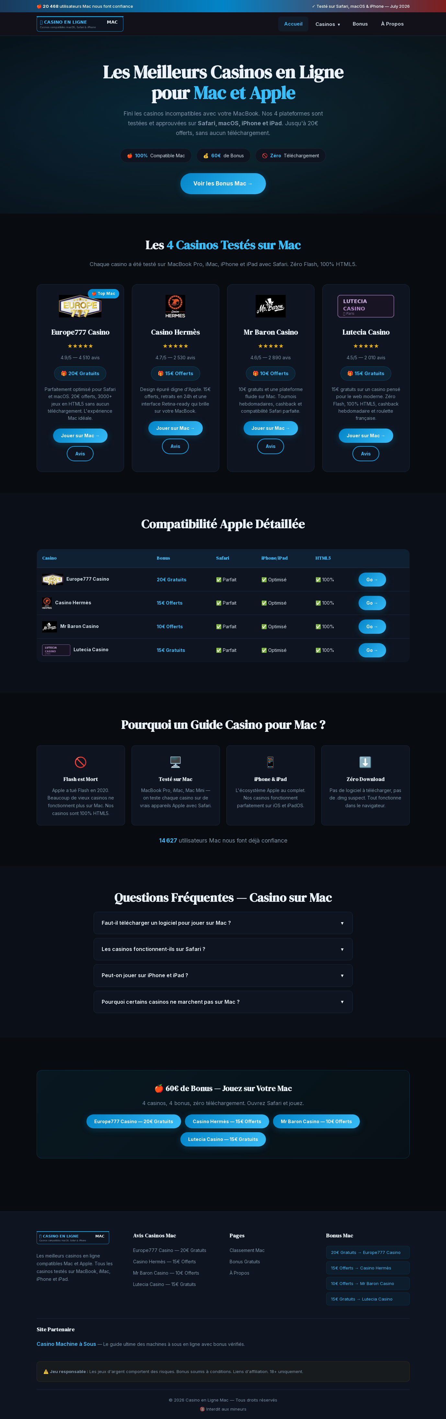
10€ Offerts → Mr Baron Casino (362, 1283)
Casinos (327, 24)
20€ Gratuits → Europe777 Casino (366, 1252)
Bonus (360, 24)
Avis (80, 456)
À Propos (392, 24)
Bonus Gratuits (245, 1261)
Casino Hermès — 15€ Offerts (227, 1123)
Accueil (293, 24)
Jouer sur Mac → (80, 438)
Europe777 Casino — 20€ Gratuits (133, 1123)
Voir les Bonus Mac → (223, 183)
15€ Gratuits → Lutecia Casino (362, 1299)
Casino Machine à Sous (66, 1344)
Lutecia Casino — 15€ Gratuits (223, 1142)
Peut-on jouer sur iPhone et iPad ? (223, 978)
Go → (372, 582)
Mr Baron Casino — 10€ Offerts (316, 1123)
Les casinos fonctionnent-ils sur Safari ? (223, 951)
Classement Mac (247, 1250)
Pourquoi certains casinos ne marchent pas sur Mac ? (223, 1004)
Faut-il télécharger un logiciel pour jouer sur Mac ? (223, 925)
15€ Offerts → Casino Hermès (361, 1267)
